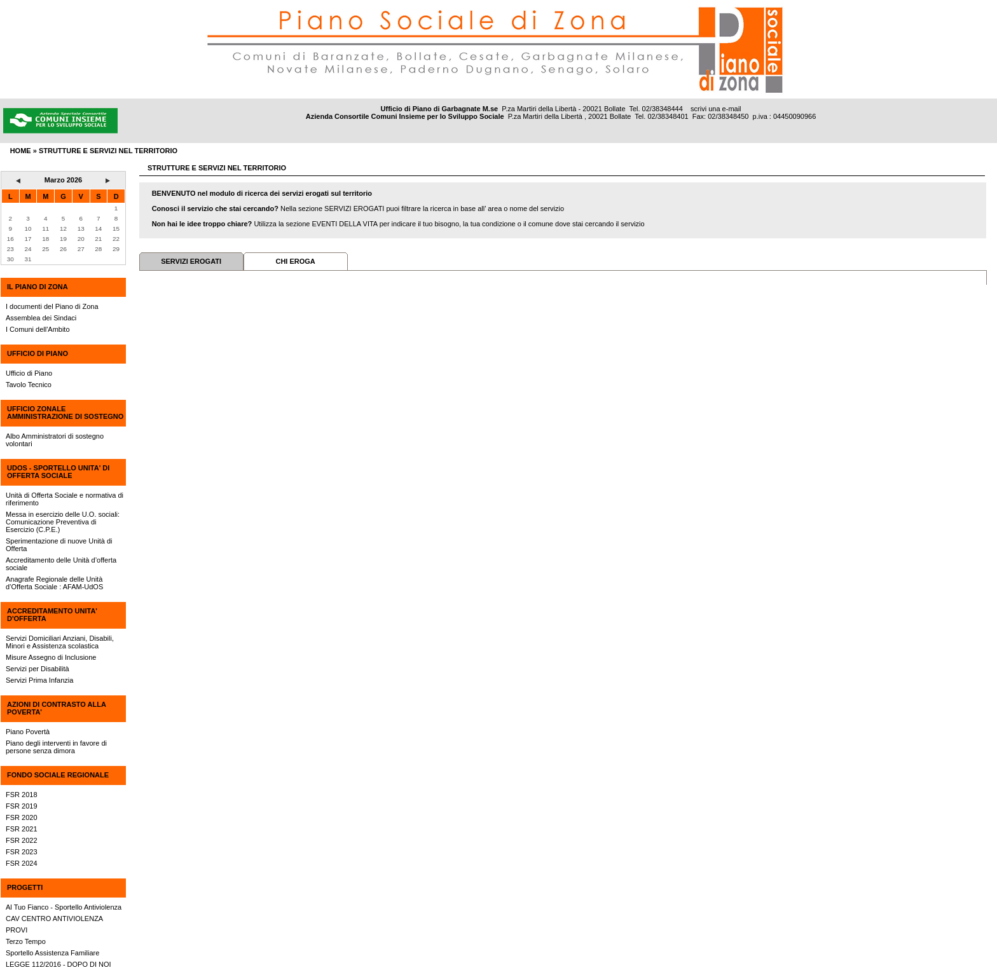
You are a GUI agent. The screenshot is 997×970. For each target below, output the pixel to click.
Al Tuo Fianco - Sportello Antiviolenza (63, 907)
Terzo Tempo (26, 941)
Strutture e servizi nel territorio (108, 150)
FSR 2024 (22, 863)
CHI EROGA (295, 261)
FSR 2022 (22, 840)
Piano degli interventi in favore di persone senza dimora (56, 747)
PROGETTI (25, 887)
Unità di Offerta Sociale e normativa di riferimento (64, 499)
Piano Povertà (28, 731)
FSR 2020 (22, 817)
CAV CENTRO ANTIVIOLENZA (54, 918)
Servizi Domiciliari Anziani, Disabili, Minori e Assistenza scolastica (60, 642)
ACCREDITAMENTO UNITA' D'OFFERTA (52, 614)
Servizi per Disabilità (37, 669)
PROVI (16, 930)
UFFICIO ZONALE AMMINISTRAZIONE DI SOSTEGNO (65, 412)
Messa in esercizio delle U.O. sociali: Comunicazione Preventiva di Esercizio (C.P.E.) (63, 521)
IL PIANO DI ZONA (37, 286)
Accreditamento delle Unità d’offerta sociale (61, 563)
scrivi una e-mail (716, 109)
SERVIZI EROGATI (191, 261)
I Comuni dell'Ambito (38, 329)
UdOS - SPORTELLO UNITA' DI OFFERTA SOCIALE (58, 471)
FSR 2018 (22, 794)
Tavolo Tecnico (29, 384)
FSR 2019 (22, 806)
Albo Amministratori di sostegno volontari (55, 439)
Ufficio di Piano (29, 373)
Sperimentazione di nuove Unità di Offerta (59, 544)
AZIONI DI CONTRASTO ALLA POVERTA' (56, 708)
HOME (20, 150)
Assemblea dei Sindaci (41, 318)
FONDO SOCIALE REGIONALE (58, 775)
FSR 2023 (22, 852)
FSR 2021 (22, 829)
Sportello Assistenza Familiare (52, 953)
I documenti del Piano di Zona (52, 306)
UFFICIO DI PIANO (37, 353)
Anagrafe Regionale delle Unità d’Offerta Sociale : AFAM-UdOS (54, 583)
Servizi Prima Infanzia (39, 680)
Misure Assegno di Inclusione (51, 657)
